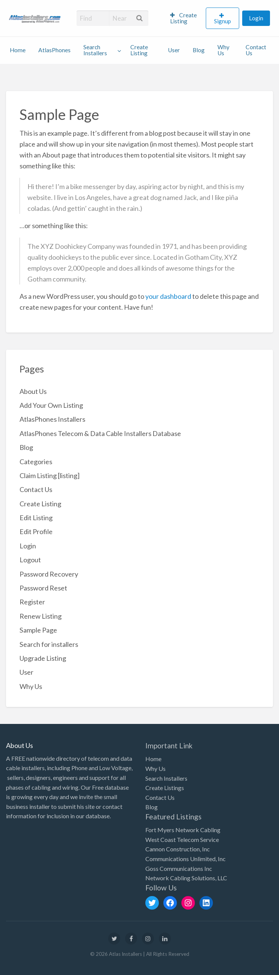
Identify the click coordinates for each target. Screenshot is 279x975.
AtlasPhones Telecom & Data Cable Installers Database (100, 433)
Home (18, 50)
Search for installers (49, 644)
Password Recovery (49, 574)
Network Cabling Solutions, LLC (186, 877)
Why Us (223, 50)
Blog (199, 50)
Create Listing (183, 18)
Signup (222, 21)
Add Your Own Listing (51, 405)
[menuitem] (185, 18)
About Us (33, 391)
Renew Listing (41, 616)
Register (32, 602)
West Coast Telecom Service (182, 839)
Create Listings (164, 787)
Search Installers (95, 50)
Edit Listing (36, 517)
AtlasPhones (54, 50)
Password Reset (43, 588)
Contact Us (256, 50)
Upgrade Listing (43, 658)
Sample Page (38, 630)
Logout (30, 560)
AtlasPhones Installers (52, 419)
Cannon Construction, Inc (177, 848)
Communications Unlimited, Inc (185, 858)
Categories (36, 461)
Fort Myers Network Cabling (182, 829)
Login (256, 18)
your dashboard (168, 296)
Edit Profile (36, 531)
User (174, 50)
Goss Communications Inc (178, 868)
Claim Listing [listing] (50, 475)
